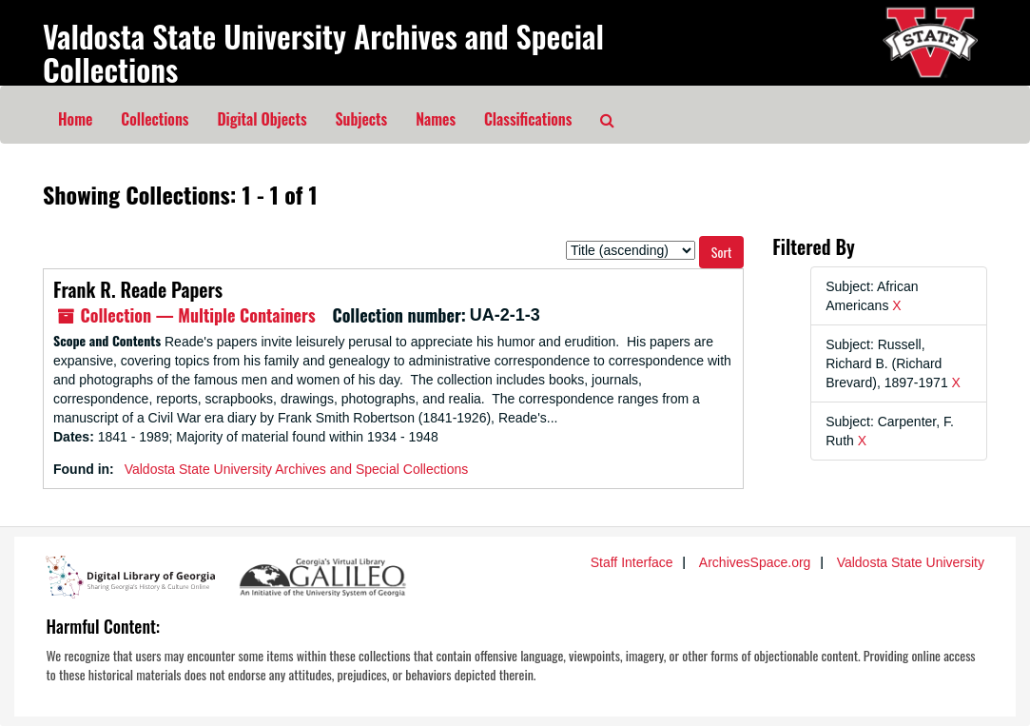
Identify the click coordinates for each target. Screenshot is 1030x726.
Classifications (528, 119)
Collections (154, 119)
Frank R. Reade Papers (138, 289)
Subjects (362, 119)
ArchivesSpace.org (755, 562)
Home (75, 119)
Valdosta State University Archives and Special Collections (323, 52)
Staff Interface (632, 562)
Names (436, 119)
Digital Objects (261, 119)
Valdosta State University (910, 562)
